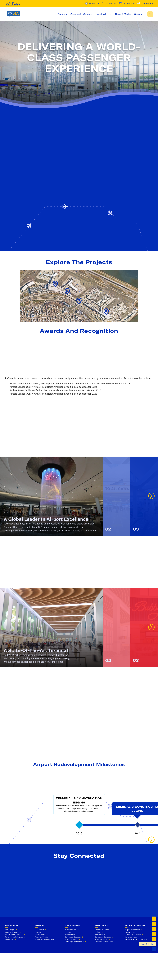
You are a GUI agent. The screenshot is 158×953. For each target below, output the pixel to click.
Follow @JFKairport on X (74, 942)
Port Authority (11, 925)
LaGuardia (39, 925)
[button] (150, 14)
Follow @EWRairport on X (105, 942)
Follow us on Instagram (14, 937)
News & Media (134, 14)
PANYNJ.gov (10, 930)
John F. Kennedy (72, 925)
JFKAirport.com (71, 930)
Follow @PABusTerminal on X (136, 939)
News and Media (41, 937)
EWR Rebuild (110, 4)
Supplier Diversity (11, 932)
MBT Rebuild (128, 4)
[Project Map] (154, 924)
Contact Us (9, 939)
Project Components (132, 930)
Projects (73, 14)
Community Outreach (93, 14)
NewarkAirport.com (102, 930)
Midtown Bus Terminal (135, 925)
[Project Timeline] (149, 944)
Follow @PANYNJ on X (14, 934)
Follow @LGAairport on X (44, 939)
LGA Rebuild (147, 4)
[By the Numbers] (154, 919)
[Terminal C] (154, 939)
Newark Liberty (101, 925)
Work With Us (115, 14)
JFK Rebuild (94, 4)
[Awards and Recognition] (154, 929)
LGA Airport (39, 930)
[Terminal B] (154, 934)
